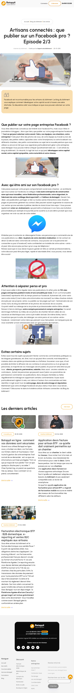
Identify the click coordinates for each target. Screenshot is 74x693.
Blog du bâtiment (36, 24)
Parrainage (34, 682)
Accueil (26, 24)
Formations (5, 678)
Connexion (44, 3)
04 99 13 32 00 (67, 3)
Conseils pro (8, 436)
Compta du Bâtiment (20, 681)
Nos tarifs (4, 669)
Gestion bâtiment (46, 436)
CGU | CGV (34, 691)
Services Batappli (6, 675)
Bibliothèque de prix (21, 676)
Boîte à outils (20, 689)
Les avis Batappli (36, 685)
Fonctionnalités (6, 672)
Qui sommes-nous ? (35, 674)
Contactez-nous (36, 678)
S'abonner (54, 3)
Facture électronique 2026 (20, 670)
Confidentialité (36, 688)
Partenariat (19, 685)
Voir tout (67, 407)
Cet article (46, 24)
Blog (2, 681)
